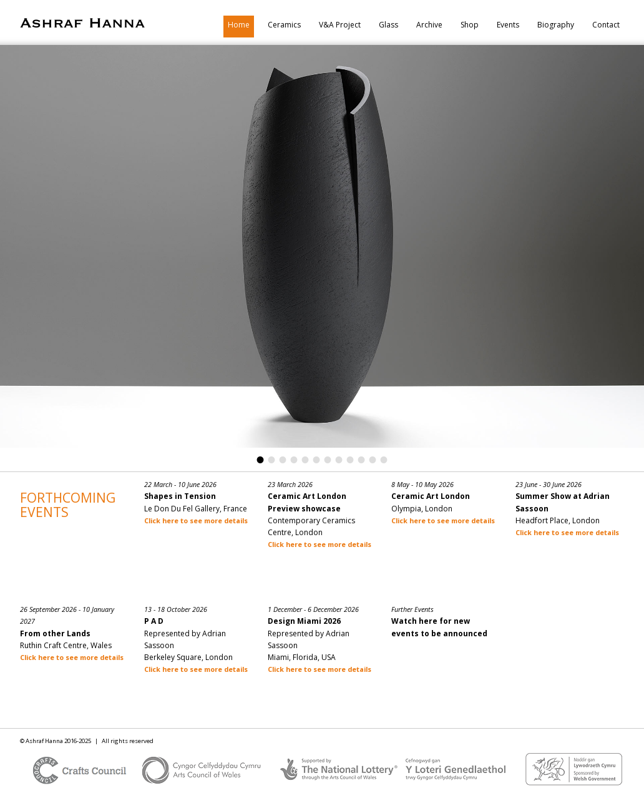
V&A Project (340, 24)
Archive (429, 24)
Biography (555, 24)
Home (239, 24)
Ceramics (284, 24)
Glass (388, 24)
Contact (606, 24)
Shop (470, 24)
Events (508, 24)
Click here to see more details (196, 520)
